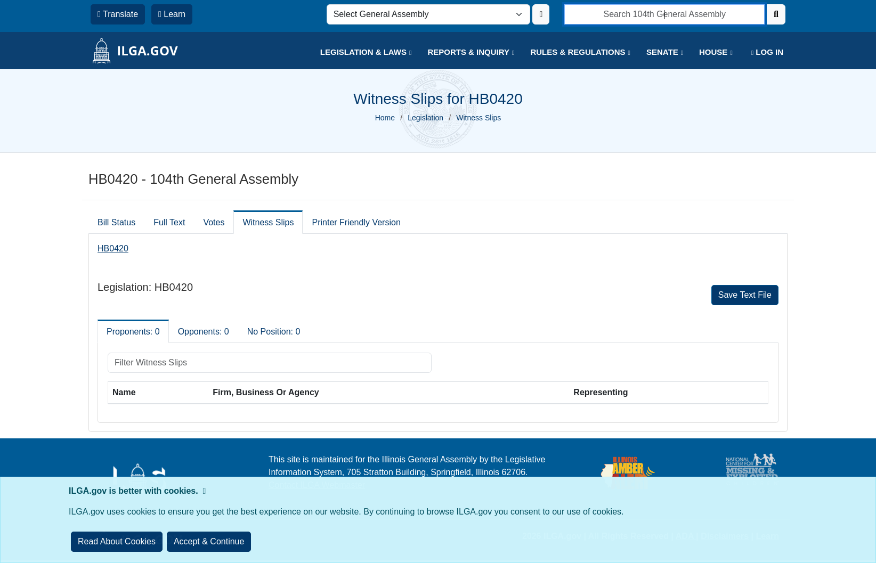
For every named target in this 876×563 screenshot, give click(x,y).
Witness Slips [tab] (268, 222)
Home (385, 117)
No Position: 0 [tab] (274, 331)
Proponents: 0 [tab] (133, 331)
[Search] (776, 14)
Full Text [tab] (169, 222)
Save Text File (745, 294)
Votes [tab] (213, 222)
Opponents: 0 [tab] (203, 331)
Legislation (425, 117)
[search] (664, 14)
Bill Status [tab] (116, 222)
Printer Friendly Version (356, 222)
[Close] (209, 542)
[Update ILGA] (540, 14)
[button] (358, 52)
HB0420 (113, 248)
